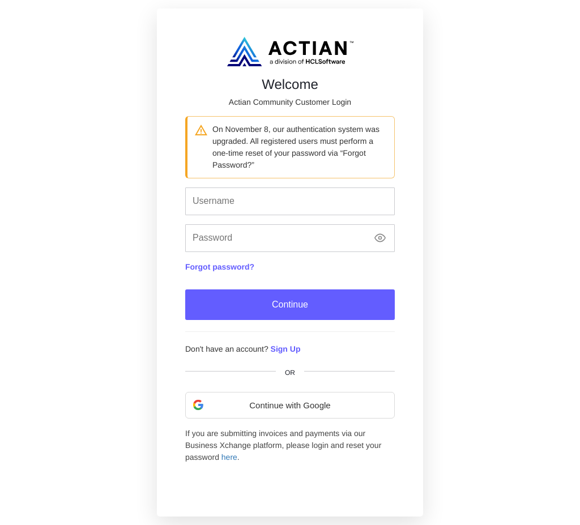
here (229, 457)
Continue (290, 304)
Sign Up (286, 348)
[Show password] (380, 238)
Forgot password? (219, 266)
